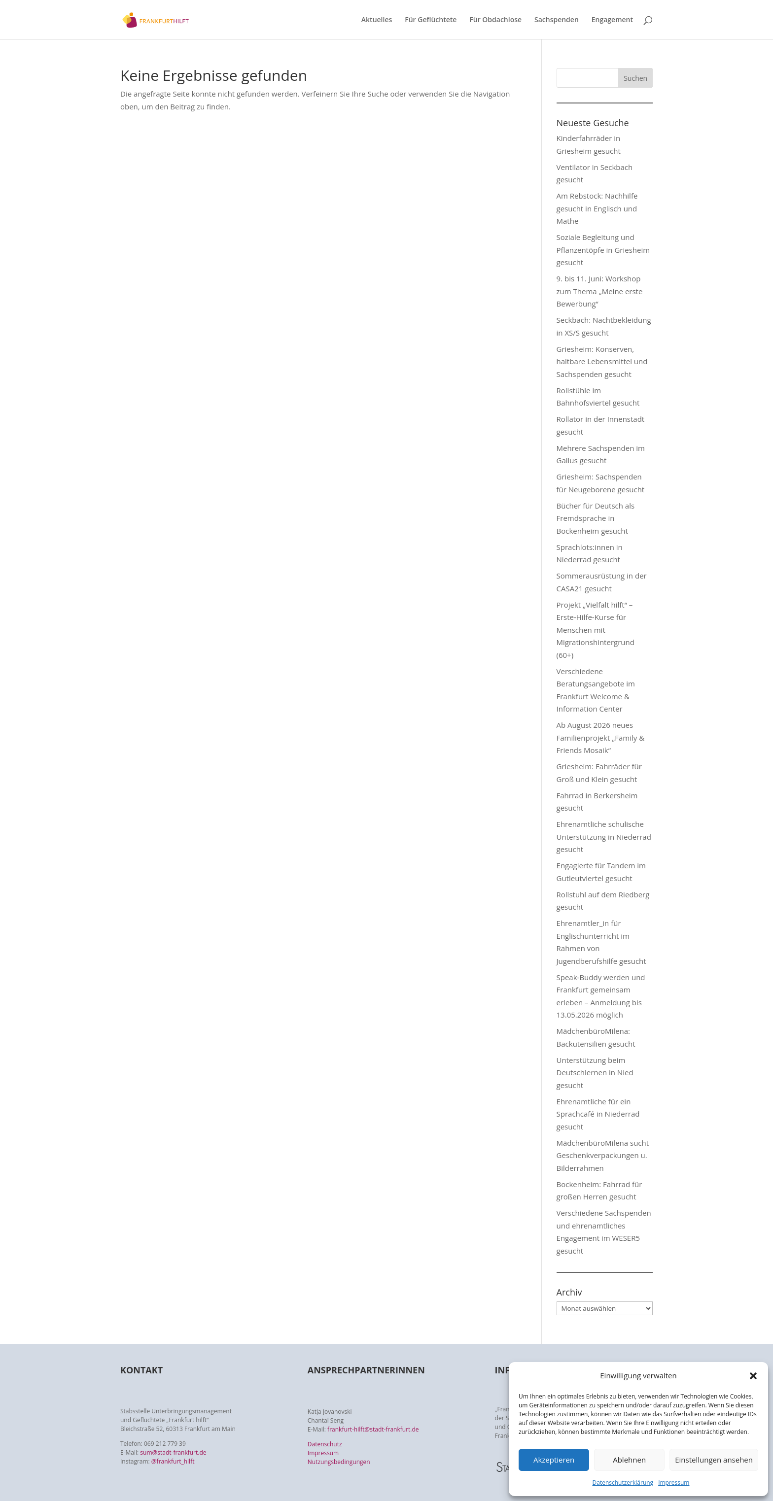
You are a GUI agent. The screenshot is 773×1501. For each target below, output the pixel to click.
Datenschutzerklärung (623, 1482)
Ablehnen (629, 1460)
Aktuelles (376, 20)
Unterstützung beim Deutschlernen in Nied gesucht (595, 1072)
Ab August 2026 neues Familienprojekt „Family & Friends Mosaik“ (601, 737)
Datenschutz (325, 1444)
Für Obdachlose (495, 20)
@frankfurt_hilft (173, 1461)
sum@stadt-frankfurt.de (173, 1452)
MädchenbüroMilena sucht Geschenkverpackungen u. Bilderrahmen (603, 1155)
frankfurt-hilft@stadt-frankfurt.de (373, 1429)
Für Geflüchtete (431, 20)
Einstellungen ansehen (714, 1460)
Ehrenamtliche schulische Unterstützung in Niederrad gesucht (604, 836)
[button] (753, 1376)
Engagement (612, 20)
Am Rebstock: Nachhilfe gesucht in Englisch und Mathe (597, 208)
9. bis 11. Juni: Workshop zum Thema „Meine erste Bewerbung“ (600, 290)
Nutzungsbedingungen (339, 1462)
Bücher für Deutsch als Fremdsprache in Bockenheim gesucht (596, 518)
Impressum (673, 1482)
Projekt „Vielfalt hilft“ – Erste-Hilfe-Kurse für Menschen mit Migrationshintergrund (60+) (595, 630)
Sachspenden (556, 20)
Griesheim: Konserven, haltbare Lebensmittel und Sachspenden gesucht (602, 361)
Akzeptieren (553, 1460)
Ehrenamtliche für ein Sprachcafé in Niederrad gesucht (598, 1113)
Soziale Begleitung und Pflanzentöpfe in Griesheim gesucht (603, 249)
